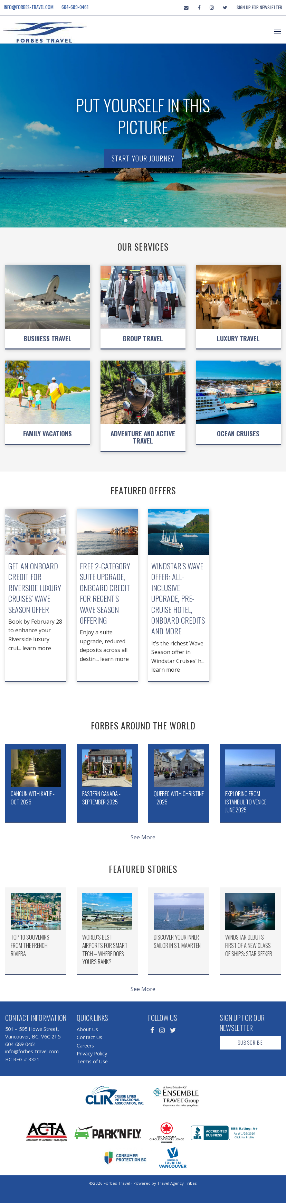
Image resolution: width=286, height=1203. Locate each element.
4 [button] (158, 222)
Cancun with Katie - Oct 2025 (33, 797)
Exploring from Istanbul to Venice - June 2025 (247, 801)
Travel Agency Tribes (177, 1183)
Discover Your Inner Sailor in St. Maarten (177, 941)
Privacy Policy (92, 1053)
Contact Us (89, 1037)
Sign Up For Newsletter (259, 7)
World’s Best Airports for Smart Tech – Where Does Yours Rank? (104, 949)
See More (143, 837)
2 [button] (137, 222)
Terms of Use (92, 1061)
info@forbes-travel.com (29, 6)
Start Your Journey (143, 158)
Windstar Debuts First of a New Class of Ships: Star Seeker (248, 945)
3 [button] (148, 222)
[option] (143, 132)
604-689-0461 (75, 6)
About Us (87, 1029)
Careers (85, 1045)
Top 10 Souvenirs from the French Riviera (30, 945)
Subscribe (250, 1042)
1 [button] (127, 222)
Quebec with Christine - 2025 (179, 797)
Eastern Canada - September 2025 (101, 797)
